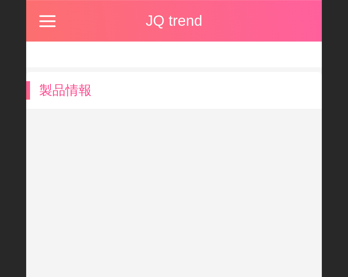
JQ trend (174, 20)
